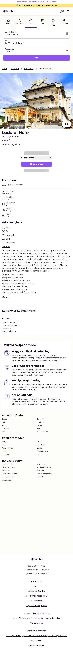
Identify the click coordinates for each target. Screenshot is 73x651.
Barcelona (41, 445)
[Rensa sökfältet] (67, 33)
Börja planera (36, 164)
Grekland (5, 428)
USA (3, 432)
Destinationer (36, 601)
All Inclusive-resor (8, 467)
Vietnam (15, 69)
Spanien (5, 419)
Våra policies (36, 623)
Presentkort (36, 640)
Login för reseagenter (36, 606)
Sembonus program (36, 631)
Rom (3, 451)
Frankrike (40, 422)
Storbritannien (42, 432)
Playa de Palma (7, 448)
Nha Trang (29, 69)
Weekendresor (7, 477)
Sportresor (6, 471)
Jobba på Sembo (36, 591)
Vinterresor (41, 464)
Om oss (36, 586)
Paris (3, 445)
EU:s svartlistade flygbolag (36, 613)
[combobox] (34, 34)
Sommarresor (7, 464)
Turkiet (4, 422)
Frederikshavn (42, 451)
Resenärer (9, 49)
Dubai (39, 454)
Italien (4, 425)
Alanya (4, 442)
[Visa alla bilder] (66, 124)
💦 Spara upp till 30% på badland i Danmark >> (36, 5)
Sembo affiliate (36, 645)
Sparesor (40, 471)
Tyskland (40, 428)
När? (7, 41)
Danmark (40, 419)
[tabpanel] (36, 45)
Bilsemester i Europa (9, 474)
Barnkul (40, 477)
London (40, 448)
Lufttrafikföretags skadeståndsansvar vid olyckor (36, 618)
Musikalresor (7, 480)
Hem (4, 69)
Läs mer (6, 247)
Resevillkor (36, 581)
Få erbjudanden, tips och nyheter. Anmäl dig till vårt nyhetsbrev (36, 636)
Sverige (40, 425)
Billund (39, 442)
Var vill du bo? (10, 32)
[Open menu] (68, 11)
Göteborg (5, 454)
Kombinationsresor (44, 467)
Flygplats (24, 158)
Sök (36, 58)
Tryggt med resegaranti (36, 596)
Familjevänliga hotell (44, 474)
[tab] (8, 23)
